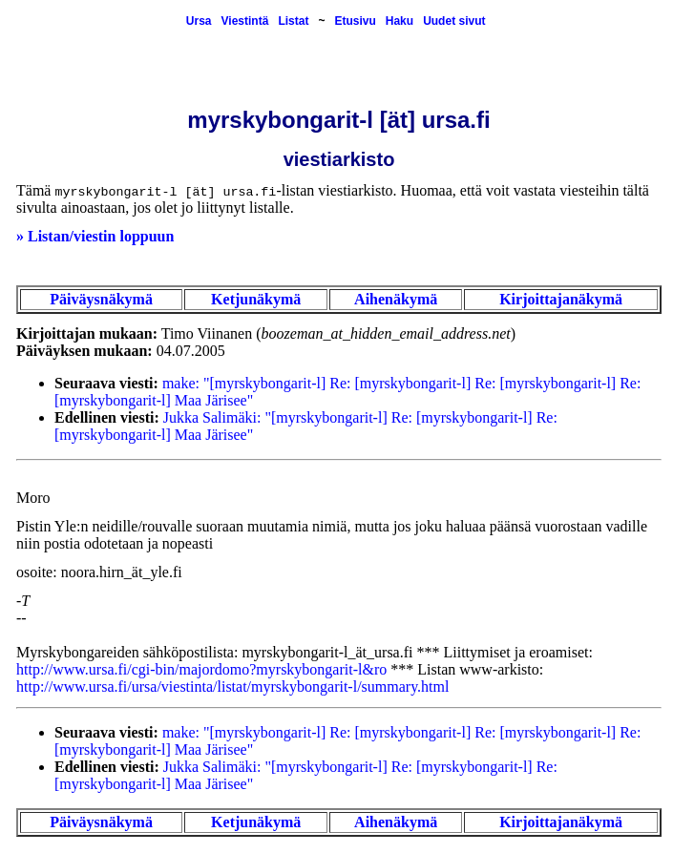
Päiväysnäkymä (101, 299)
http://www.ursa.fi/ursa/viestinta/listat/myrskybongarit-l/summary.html (232, 686)
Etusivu (354, 21)
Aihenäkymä (395, 299)
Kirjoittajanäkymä (560, 299)
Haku (399, 21)
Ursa (199, 21)
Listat (293, 21)
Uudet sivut (454, 21)
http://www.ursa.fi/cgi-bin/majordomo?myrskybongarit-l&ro (201, 669)
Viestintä (245, 21)
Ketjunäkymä (256, 299)
